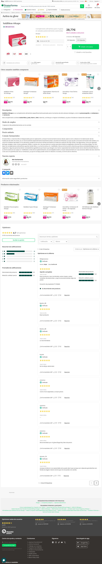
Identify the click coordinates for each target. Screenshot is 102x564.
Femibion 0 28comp (93, 510)
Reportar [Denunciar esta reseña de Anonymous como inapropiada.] (67, 397)
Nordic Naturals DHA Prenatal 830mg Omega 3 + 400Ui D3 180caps (64, 507)
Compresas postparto (47, 502)
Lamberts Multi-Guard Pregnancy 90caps (78, 509)
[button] (84, 1)
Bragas (38, 502)
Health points (32, 554)
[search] (82, 6)
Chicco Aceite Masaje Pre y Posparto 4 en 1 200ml (32, 507)
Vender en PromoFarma (35, 550)
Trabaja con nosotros (34, 546)
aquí (13, 550)
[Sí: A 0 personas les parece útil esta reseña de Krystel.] (55, 372)
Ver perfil (23, 164)
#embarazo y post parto (49, 45)
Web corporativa (33, 555)
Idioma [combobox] (62, 242)
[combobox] (89, 249)
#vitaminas (60, 45)
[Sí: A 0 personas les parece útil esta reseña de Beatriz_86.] (55, 321)
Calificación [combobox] (46, 242)
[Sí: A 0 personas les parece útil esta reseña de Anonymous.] (55, 397)
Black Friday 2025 (33, 557)
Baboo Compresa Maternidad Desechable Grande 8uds (72, 510)
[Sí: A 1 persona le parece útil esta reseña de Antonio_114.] (55, 476)
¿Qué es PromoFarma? (34, 542)
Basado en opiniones (9, 527)
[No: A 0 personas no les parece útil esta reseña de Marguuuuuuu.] (60, 295)
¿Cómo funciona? (33, 544)
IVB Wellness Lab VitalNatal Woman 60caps (13, 510)
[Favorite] (19, 74)
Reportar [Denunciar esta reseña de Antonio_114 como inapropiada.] (66, 476)
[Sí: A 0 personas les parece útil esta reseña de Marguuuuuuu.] (55, 295)
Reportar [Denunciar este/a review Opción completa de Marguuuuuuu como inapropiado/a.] (67, 295)
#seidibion (38, 45)
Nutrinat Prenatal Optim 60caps (51, 512)
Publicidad (31, 552)
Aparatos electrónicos (60, 502)
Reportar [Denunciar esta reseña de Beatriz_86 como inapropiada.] (67, 321)
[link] (14, 233)
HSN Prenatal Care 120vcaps (59, 509)
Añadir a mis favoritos (82, 52)
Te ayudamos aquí (9, 545)
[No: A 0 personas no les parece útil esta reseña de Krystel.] (60, 372)
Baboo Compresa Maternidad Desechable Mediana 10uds (41, 510)
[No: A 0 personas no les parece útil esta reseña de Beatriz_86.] (60, 321)
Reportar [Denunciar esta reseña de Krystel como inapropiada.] (67, 372)
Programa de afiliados (34, 548)
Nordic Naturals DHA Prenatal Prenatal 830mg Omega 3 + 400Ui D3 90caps (31, 509)
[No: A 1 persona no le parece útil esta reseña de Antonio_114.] (59, 476)
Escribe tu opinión (18, 240)
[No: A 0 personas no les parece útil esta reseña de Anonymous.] (60, 397)
